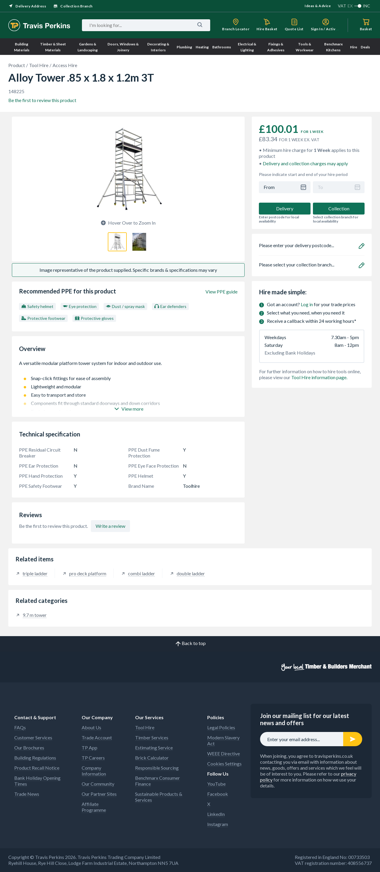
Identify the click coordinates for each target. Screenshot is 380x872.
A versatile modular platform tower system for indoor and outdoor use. (128, 366)
